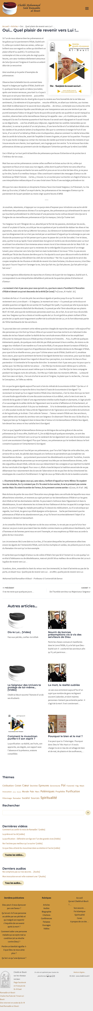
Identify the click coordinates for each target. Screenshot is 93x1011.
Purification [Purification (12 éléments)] (73, 791)
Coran (79, 917)
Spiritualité (79, 914)
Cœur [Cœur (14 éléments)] (25, 785)
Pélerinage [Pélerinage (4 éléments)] (7, 797)
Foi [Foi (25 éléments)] (63, 785)
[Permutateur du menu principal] (87, 8)
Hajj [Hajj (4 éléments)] (76, 785)
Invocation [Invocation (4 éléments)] (7, 791)
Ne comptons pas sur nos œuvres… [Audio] (21, 871)
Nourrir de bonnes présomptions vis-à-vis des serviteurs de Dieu (64, 634)
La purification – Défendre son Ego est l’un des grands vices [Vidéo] (31, 838)
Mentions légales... (79, 972)
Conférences (46, 918)
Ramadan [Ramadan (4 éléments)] (17, 797)
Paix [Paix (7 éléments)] (32, 791)
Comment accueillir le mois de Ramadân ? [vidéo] (23, 829)
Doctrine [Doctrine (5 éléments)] (34, 785)
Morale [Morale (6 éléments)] (25, 791)
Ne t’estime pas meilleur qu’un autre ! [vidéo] (22, 843)
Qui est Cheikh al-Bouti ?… (78, 903)
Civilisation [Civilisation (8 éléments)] (8, 785)
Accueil (79, 897)
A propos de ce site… (79, 921)
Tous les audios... (13, 882)
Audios (46, 908)
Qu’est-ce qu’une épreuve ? (14, 957)
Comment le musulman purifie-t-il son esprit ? (22, 737)
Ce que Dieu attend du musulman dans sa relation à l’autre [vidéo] (31, 847)
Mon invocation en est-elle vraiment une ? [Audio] (24, 876)
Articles (46, 904)
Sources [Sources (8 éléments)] (35, 797)
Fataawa (46, 921)
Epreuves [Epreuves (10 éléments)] (44, 785)
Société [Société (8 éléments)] (26, 797)
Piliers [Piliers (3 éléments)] (37, 791)
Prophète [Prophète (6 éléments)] (60, 791)
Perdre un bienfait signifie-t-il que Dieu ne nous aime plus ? (14, 949)
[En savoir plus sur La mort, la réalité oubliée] (57, 672)
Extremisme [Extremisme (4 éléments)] (55, 785)
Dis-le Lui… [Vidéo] (19, 631)
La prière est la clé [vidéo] (13, 833)
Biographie (46, 911)
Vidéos (46, 928)
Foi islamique (79, 911)
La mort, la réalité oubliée (64, 684)
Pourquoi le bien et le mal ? (65, 735)
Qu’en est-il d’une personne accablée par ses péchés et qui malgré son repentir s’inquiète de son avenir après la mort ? (14, 919)
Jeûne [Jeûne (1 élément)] (14, 791)
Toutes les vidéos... (14, 854)
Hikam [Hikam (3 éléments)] (81, 785)
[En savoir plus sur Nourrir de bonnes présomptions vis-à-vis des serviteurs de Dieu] (57, 619)
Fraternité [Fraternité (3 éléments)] (70, 785)
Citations (46, 914)
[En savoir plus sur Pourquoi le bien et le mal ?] (57, 723)
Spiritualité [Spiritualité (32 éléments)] (48, 797)
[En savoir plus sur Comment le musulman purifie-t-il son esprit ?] (17, 723)
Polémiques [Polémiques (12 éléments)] (47, 791)
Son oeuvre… (79, 907)
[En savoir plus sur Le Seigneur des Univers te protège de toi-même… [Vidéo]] (17, 672)
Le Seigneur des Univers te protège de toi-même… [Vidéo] (24, 687)
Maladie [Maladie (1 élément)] (19, 791)
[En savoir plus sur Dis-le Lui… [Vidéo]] (17, 619)
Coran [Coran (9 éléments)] (18, 785)
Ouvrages (46, 924)
